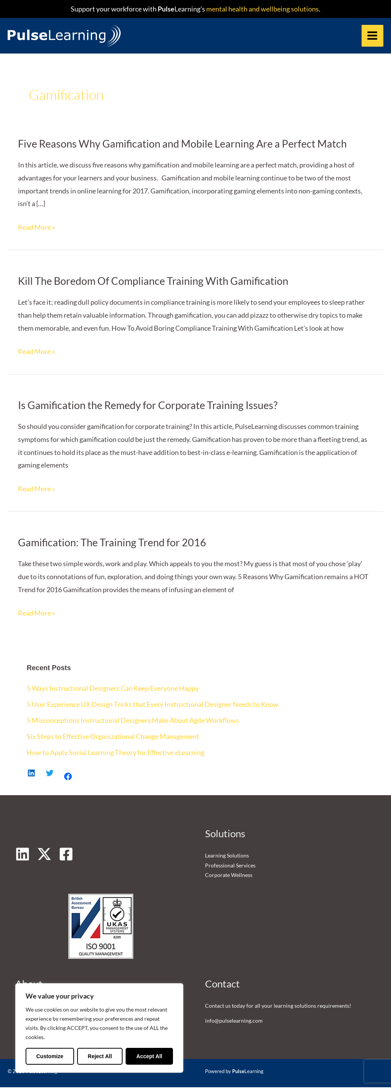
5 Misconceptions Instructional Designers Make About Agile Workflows (133, 720)
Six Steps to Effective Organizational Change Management (113, 736)
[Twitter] (44, 854)
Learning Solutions (227, 856)
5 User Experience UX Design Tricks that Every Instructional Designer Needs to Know (152, 704)
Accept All (149, 1056)
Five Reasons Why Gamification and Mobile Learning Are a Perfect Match (182, 144)
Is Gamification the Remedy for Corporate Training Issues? (148, 405)
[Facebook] (66, 854)
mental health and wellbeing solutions (262, 9)
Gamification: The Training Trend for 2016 (112, 543)
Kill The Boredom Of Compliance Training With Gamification (153, 281)
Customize (49, 1056)
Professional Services (230, 865)
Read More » (36, 227)
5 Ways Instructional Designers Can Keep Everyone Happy (113, 689)
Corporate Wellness (228, 875)
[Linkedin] (22, 854)
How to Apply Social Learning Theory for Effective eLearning (115, 753)
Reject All (100, 1056)
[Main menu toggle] (372, 36)
